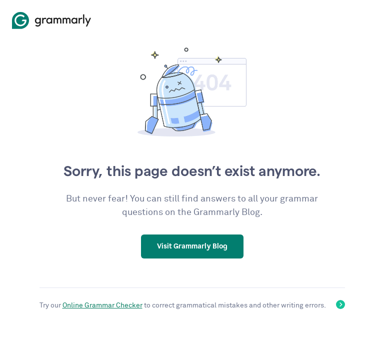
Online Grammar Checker (102, 305)
